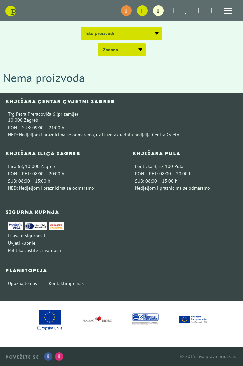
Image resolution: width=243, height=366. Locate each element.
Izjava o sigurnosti (26, 236)
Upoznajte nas (22, 283)
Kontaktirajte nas (66, 283)
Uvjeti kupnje (21, 243)
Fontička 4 (145, 166)
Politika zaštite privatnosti (34, 250)
